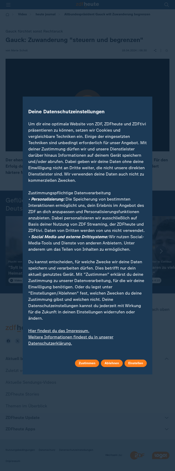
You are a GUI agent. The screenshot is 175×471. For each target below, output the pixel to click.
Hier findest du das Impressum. (58, 330)
